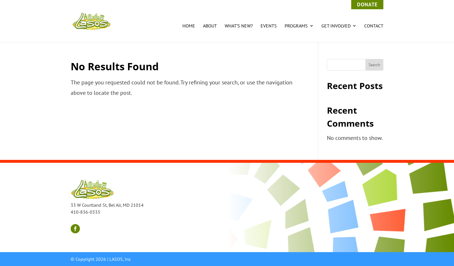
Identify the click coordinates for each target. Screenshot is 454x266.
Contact (373, 26)
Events (269, 26)
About (210, 26)
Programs (296, 26)
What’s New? (239, 26)
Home (188, 26)
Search (374, 64)
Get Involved (336, 26)
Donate (367, 4)
